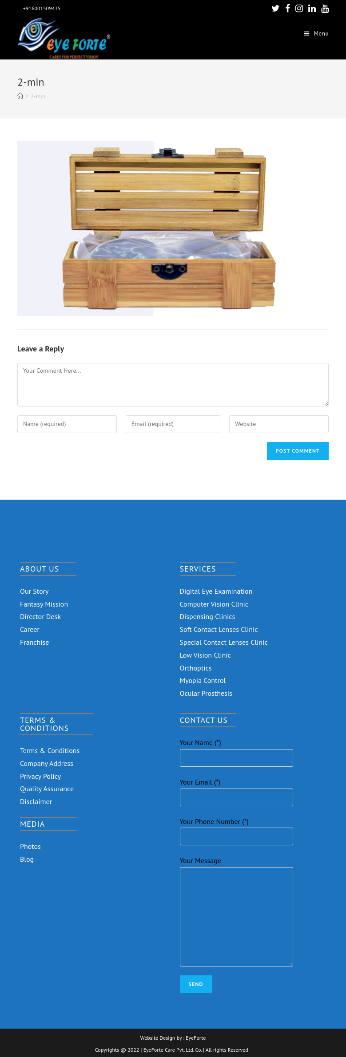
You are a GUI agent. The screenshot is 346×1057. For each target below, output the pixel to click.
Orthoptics (196, 667)
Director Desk (40, 616)
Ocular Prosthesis (206, 693)
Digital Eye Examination (216, 591)
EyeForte (196, 1038)
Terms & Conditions (50, 750)
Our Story (34, 591)
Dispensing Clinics (207, 616)
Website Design (157, 1038)
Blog (27, 859)
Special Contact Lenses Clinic (224, 642)
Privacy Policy (40, 776)
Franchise (34, 642)
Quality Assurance (47, 788)
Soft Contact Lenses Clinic (219, 629)
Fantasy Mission (44, 603)
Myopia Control (203, 680)
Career (30, 629)
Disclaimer (36, 801)
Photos (30, 846)
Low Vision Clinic (205, 655)
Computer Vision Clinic (214, 603)
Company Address (46, 763)
